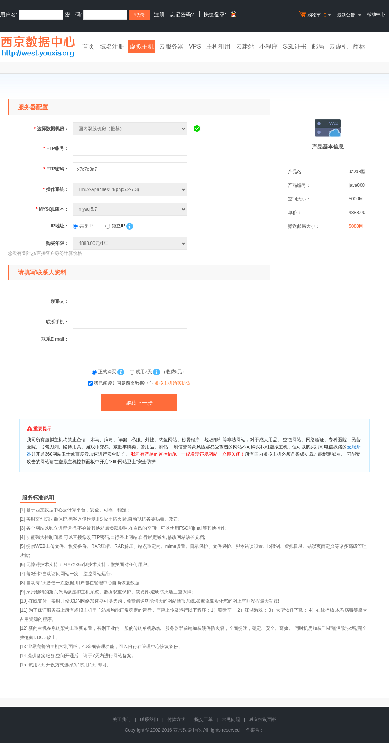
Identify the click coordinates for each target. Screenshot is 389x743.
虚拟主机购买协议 (172, 383)
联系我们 (149, 719)
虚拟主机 (142, 46)
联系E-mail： (55, 339)
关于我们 (121, 719)
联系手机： (57, 322)
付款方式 (176, 719)
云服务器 (171, 46)
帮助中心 (376, 14)
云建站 (245, 46)
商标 (359, 46)
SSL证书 (295, 46)
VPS (195, 46)
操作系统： (56, 189)
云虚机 (338, 46)
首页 (88, 46)
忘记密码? (182, 14)
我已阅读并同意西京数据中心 (142, 383)
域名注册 (112, 46)
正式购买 (105, 371)
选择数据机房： (51, 128)
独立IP (115, 226)
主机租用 (218, 46)
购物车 (316, 15)
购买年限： (57, 243)
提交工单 (203, 719)
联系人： (60, 301)
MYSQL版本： (52, 209)
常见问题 (231, 719)
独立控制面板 (263, 719)
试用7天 (141, 371)
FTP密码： (56, 169)
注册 (159, 14)
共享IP (83, 226)
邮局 (318, 46)
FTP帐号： (56, 148)
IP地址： (60, 226)
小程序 (268, 46)
